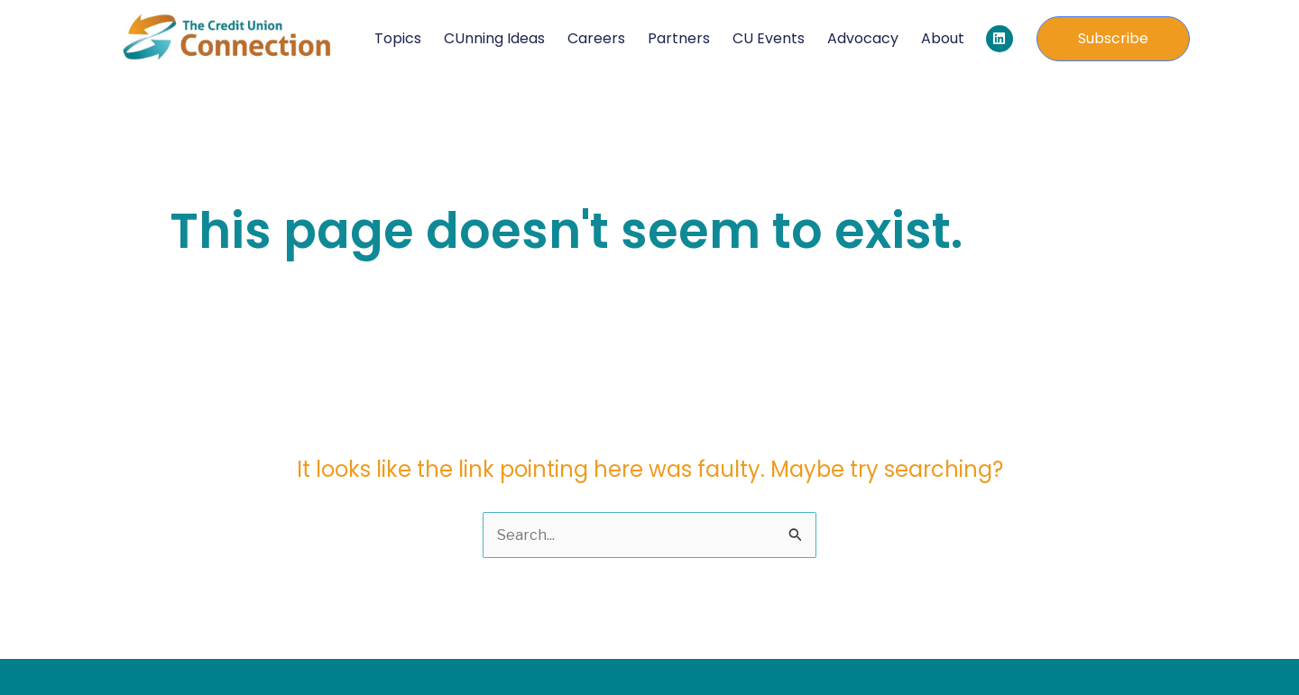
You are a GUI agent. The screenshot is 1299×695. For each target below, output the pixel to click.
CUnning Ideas (494, 38)
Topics (397, 38)
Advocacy (862, 38)
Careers (596, 38)
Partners (679, 38)
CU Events (768, 38)
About (942, 38)
